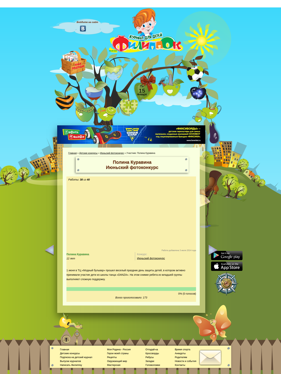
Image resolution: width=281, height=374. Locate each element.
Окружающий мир (117, 361)
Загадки (149, 361)
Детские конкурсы (88, 153)
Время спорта (182, 349)
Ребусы (149, 357)
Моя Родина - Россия (119, 349)
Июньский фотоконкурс (112, 153)
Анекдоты (180, 353)
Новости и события (185, 361)
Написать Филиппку (71, 365)
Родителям (181, 357)
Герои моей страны (117, 353)
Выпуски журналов (70, 361)
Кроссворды (152, 353)
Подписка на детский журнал (76, 357)
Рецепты (112, 357)
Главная (72, 153)
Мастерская (113, 365)
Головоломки (152, 365)
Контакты (180, 365)
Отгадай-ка (151, 349)
